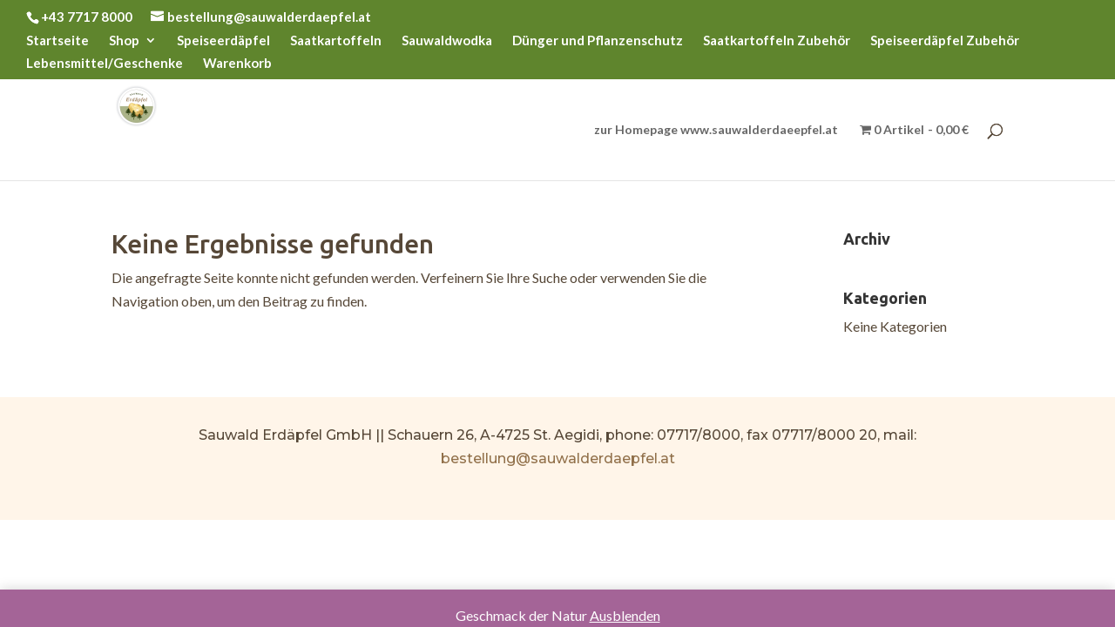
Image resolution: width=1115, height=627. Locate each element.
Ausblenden (625, 615)
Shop (124, 41)
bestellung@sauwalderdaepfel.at (558, 458)
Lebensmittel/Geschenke (104, 64)
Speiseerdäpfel (223, 41)
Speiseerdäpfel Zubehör (944, 41)
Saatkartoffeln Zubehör (776, 41)
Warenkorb (237, 64)
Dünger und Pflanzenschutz (597, 41)
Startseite (57, 41)
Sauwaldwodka (447, 41)
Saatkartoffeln (336, 41)
